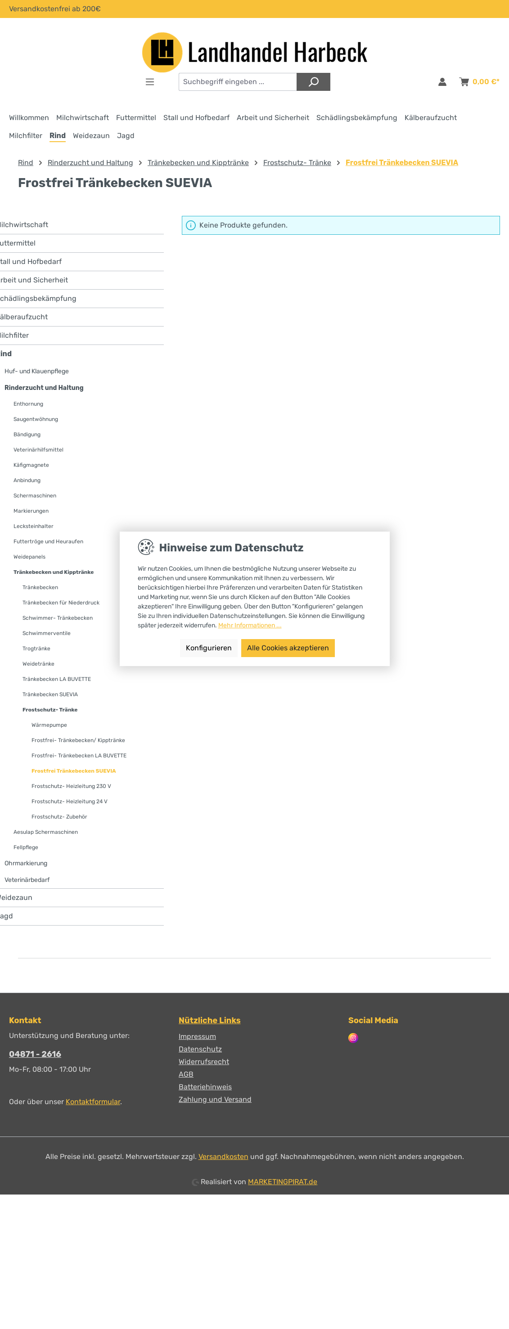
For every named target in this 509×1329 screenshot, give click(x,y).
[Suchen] (313, 82)
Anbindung (27, 480)
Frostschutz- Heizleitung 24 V (70, 801)
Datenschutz (200, 1049)
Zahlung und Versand (215, 1099)
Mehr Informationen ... (250, 625)
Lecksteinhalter (34, 526)
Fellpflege (26, 847)
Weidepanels (29, 557)
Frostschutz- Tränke (50, 710)
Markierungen (31, 511)
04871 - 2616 (35, 1054)
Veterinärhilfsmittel (38, 450)
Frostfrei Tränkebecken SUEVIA (74, 771)
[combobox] (238, 82)
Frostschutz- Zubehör (59, 817)
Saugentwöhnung (36, 419)
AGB (186, 1074)
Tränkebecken (40, 587)
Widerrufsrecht (204, 1061)
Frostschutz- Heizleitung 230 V (71, 786)
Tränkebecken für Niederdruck (61, 603)
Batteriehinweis (205, 1087)
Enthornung (28, 404)
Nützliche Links (210, 1020)
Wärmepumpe (49, 725)
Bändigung (27, 434)
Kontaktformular (93, 1101)
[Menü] (150, 82)
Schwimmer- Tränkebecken (58, 618)
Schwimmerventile (47, 633)
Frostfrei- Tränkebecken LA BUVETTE (79, 755)
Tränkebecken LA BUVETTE (57, 679)
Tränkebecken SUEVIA (50, 694)
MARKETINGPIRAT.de (282, 1181)
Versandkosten (223, 1156)
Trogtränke (36, 648)
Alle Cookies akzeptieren (288, 648)
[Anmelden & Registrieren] (442, 82)
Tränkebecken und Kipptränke (54, 572)
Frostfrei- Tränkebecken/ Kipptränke (78, 740)
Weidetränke (38, 664)
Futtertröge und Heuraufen (48, 541)
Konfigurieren (209, 648)
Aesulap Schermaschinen (46, 832)
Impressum (197, 1036)
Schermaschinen (35, 495)
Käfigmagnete (31, 465)
